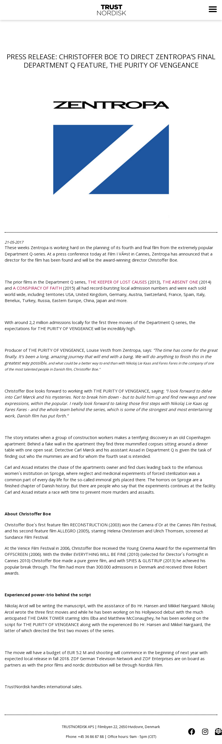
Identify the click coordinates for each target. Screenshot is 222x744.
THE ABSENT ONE (180, 282)
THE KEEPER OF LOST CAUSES (117, 282)
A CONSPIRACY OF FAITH (37, 288)
